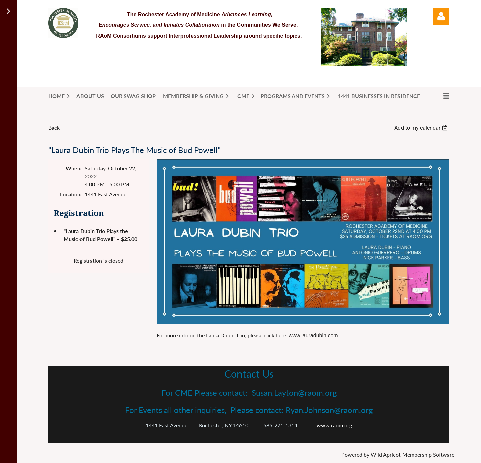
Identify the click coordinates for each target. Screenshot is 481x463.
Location (70, 194)
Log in (441, 16)
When (73, 168)
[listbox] (421, 128)
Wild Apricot (386, 454)
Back (54, 127)
